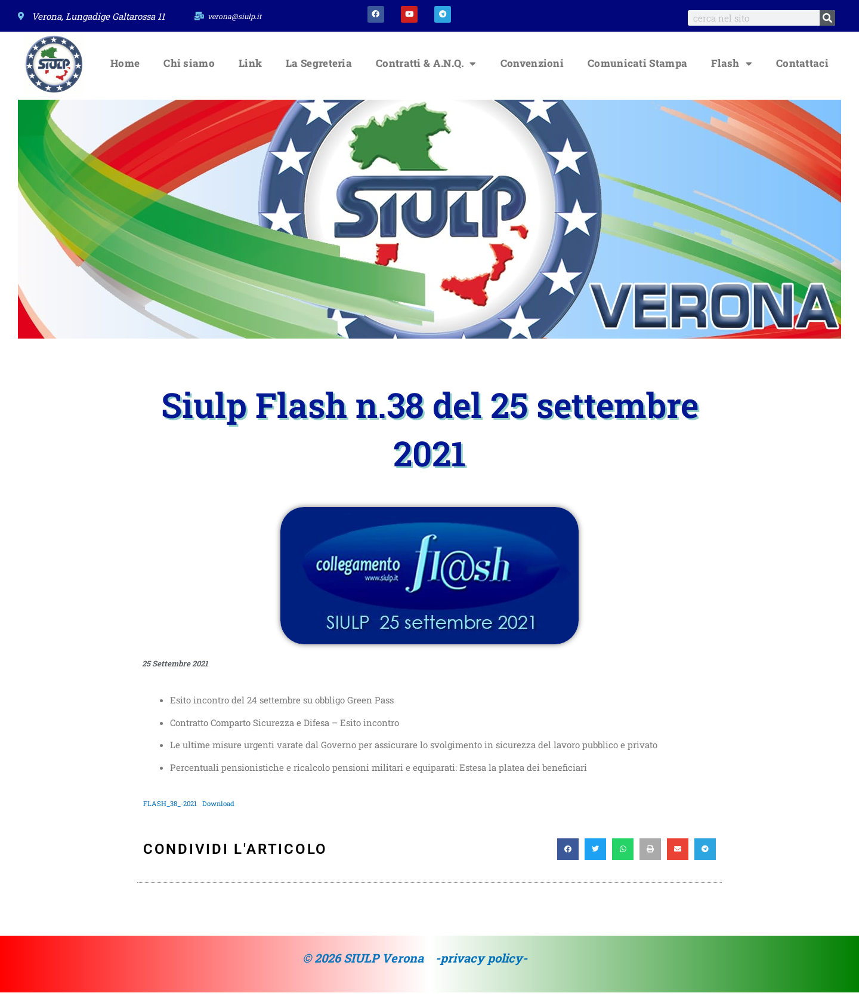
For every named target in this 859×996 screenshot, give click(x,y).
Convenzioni (532, 67)
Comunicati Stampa (637, 67)
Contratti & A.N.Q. (426, 67)
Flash (731, 67)
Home (125, 67)
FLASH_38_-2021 (172, 806)
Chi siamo (189, 67)
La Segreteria (319, 67)
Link (250, 67)
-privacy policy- (481, 962)
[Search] (827, 18)
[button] (568, 853)
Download (224, 806)
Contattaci (802, 67)
